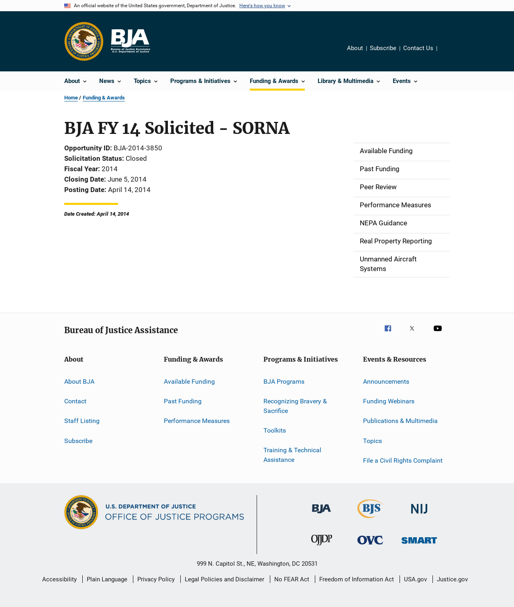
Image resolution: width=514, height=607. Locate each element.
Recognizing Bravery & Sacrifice (295, 406)
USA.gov (415, 579)
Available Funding (189, 381)
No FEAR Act (291, 579)
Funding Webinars (388, 401)
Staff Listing (82, 421)
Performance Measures (197, 421)
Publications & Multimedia (400, 421)
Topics (372, 440)
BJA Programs (283, 381)
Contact (75, 401)
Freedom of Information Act (356, 579)
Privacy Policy (156, 579)
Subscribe (383, 48)
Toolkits (274, 430)
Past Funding (183, 401)
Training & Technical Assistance (292, 454)
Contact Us (418, 48)
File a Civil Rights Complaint (403, 460)
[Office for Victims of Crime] (370, 546)
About (355, 48)
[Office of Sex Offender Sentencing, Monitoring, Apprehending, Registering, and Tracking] (419, 545)
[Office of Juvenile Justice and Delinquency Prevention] (321, 547)
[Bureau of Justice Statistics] (370, 519)
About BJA (79, 381)
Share (450, 54)
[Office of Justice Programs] (84, 41)
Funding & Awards (104, 98)
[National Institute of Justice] (419, 515)
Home (71, 98)
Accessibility (59, 579)
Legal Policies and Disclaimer (224, 579)
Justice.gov (452, 579)
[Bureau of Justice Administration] (321, 515)
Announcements (386, 381)
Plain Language (107, 579)
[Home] (130, 41)
